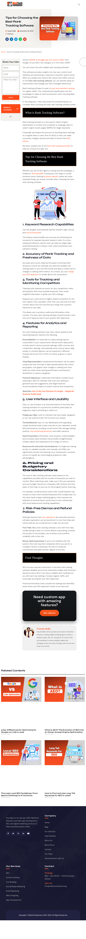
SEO (7, 873)
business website (50, 176)
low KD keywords (33, 232)
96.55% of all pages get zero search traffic (46, 60)
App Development (13, 900)
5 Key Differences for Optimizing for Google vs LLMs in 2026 (18, 731)
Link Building (11, 882)
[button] (7, 39)
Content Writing (12, 877)
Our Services (50, 831)
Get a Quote (49, 613)
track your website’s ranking (62, 88)
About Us (48, 840)
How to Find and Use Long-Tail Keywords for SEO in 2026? (60, 794)
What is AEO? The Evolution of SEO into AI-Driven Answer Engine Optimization (64, 731)
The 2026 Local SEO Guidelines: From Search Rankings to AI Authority (19, 794)
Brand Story (49, 845)
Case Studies (50, 836)
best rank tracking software (58, 146)
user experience (48, 517)
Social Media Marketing (15, 886)
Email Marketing (12, 891)
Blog (46, 827)
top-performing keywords (41, 431)
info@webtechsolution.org (56, 886)
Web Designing (12, 895)
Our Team (49, 854)
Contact (48, 849)
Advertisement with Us (54, 858)
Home (3, 52)
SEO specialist (38, 173)
